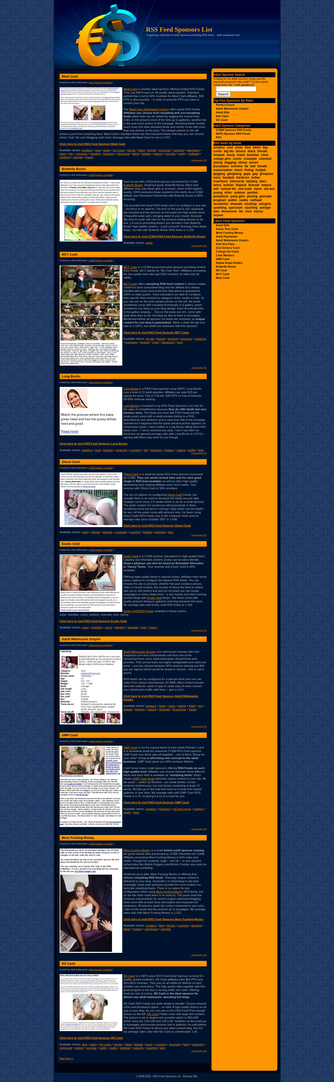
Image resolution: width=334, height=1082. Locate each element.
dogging (196, 925)
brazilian (96, 627)
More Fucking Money (78, 838)
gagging (219, 174)
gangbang (193, 150)
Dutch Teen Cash (227, 228)
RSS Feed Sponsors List (179, 29)
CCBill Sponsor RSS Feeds (101, 175)
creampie (165, 150)
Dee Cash (222, 116)
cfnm (264, 155)
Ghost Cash (71, 462)
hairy (186, 1044)
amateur (87, 150)
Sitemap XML (190, 1076)
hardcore (109, 153)
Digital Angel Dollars (229, 262)
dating (182, 705)
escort (253, 162)
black (141, 150)
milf (216, 189)
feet (252, 166)
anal (97, 150)
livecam (140, 709)
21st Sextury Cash (228, 247)
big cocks (119, 150)
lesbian (146, 153)
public (103, 1047)
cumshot (178, 150)
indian (255, 177)
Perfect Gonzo (225, 104)
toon (143, 627)
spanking (220, 207)
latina (135, 153)
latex (263, 181)
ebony (242, 162)
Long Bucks (71, 376)
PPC (219, 137)
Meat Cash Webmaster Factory (149, 109)
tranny (89, 157)
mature (157, 153)
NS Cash (68, 963)
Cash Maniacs (225, 255)
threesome (179, 709)
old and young (182, 808)
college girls (222, 158)
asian (106, 150)
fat (246, 166)
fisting (249, 170)
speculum (236, 207)
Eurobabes (221, 166)
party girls (238, 196)
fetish (192, 705)
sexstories (168, 342)
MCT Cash (70, 254)
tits (241, 211)
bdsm (171, 705)
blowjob (173, 338)
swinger (78, 157)
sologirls (160, 532)
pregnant (219, 200)
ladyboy (120, 627)
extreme (237, 166)
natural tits (228, 189)
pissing (252, 196)
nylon (155, 342)
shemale (132, 627)
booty (149, 1044)
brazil (241, 155)
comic (108, 627)
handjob (95, 153)
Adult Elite (223, 112)
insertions (131, 342)
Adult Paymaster (227, 236)
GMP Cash (70, 735)
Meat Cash (70, 76)
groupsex (81, 153)
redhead (193, 153)
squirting (65, 157)
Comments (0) (198, 160)
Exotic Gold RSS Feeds (139, 611)
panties (252, 192)
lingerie (144, 342)
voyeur (218, 215)
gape (63, 153)
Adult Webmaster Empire (81, 639)
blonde (152, 150)
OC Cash (222, 119)
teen (180, 342)
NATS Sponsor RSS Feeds (100, 82)
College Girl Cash (227, 251)
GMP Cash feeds (144, 778)
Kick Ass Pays (225, 243)
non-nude (245, 189)
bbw (161, 925)
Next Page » (66, 1058)
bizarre (241, 151)
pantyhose (151, 929)
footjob (261, 170)
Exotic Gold (71, 544)
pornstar (170, 153)
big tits (131, 150)
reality (182, 153)
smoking (250, 204)
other (228, 192)
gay (71, 153)
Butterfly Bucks (74, 169)
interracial (123, 153)
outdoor (198, 808)
